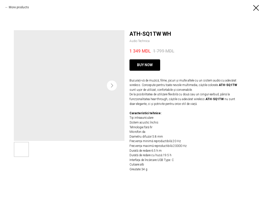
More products (19, 7)
